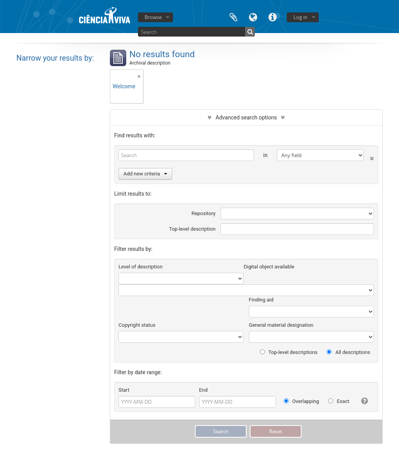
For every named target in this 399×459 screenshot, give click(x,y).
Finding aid (261, 300)
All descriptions (348, 352)
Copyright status (136, 325)
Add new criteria (145, 174)
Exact (338, 401)
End (203, 390)
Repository (204, 213)
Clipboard (233, 16)
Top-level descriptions (289, 352)
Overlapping (301, 401)
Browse (153, 17)
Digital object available (269, 267)
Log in (300, 17)
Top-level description (192, 229)
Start (123, 390)
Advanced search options (246, 117)
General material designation (281, 325)
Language (253, 16)
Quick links (272, 16)
